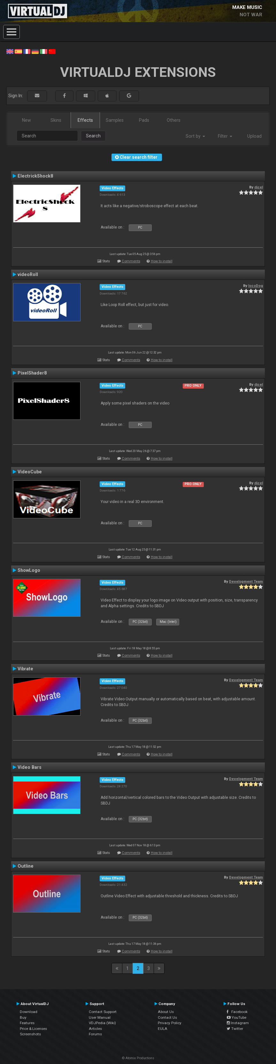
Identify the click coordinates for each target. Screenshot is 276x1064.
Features (27, 1023)
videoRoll (28, 274)
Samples (115, 120)
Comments (131, 261)
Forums (95, 1034)
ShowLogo (29, 570)
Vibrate (25, 668)
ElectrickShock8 (35, 176)
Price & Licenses (33, 1028)
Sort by (195, 136)
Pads (144, 120)
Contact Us (167, 1017)
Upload (254, 136)
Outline (26, 866)
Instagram (238, 1023)
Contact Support (103, 1011)
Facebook (237, 1011)
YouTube (236, 1017)
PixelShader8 (32, 372)
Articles (95, 1028)
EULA (162, 1028)
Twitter (235, 1028)
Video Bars (30, 767)
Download (28, 1011)
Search (93, 135)
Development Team (246, 581)
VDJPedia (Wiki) (102, 1023)
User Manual (100, 1017)
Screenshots (30, 1034)
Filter (225, 136)
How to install (161, 261)
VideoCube (30, 471)
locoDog (255, 285)
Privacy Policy (169, 1023)
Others (173, 120)
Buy (23, 1017)
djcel (258, 187)
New (26, 120)
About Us (166, 1011)
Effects (85, 120)
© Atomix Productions (138, 1058)
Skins (55, 120)
